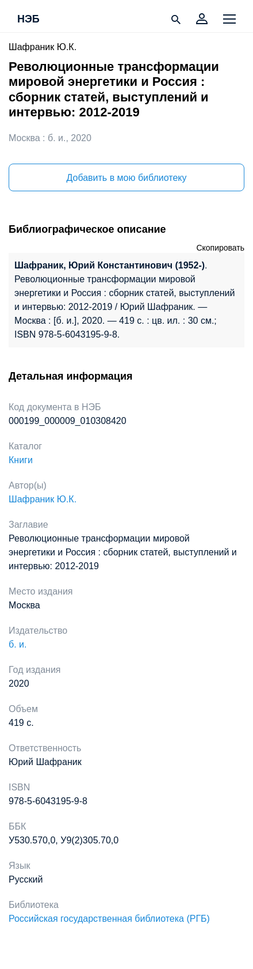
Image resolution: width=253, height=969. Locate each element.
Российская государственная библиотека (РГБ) (109, 918)
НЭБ (28, 19)
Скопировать (220, 247)
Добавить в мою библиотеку (126, 178)
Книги (21, 460)
